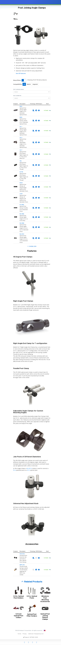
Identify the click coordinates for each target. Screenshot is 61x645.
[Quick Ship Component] (50, 110)
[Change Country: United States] (45, 630)
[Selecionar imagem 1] (15, 14)
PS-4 (14, 470)
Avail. (47, 103)
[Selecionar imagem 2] (15, 19)
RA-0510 (29, 468)
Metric (29, 84)
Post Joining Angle (18, 89)
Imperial (35, 84)
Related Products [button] (33, 582)
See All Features (21, 73)
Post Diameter (17, 95)
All (24, 84)
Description (22, 103)
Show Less (31, 246)
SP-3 (28, 470)
